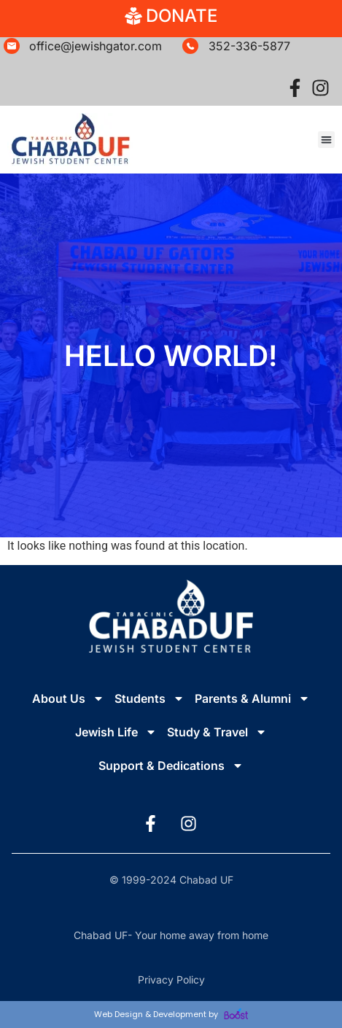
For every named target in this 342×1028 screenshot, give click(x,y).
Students (149, 698)
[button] (326, 139)
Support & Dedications (171, 765)
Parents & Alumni (252, 698)
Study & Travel (217, 732)
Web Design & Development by (171, 1014)
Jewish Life (116, 732)
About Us (68, 698)
